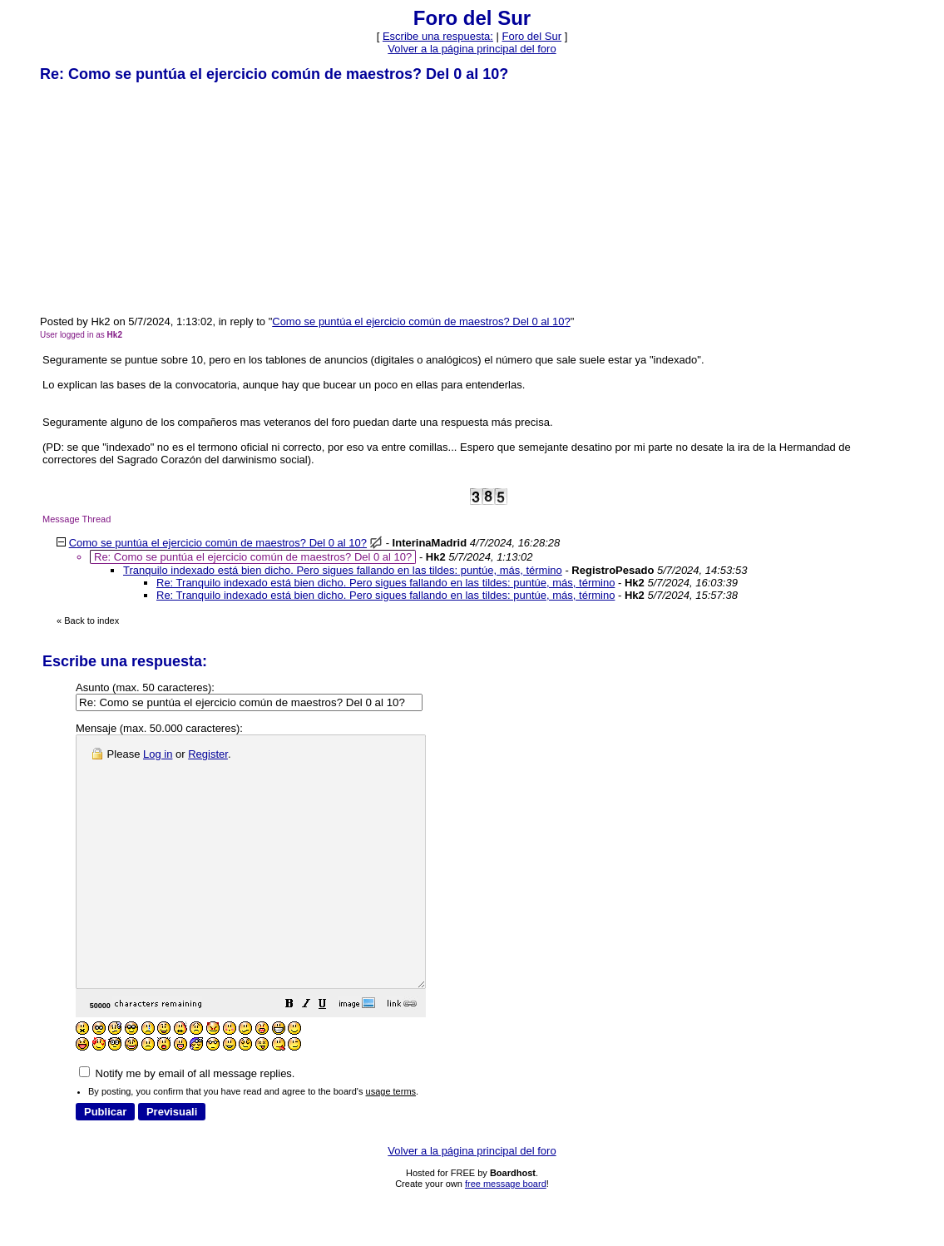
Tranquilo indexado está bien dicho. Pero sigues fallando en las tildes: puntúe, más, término (342, 570)
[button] (331, 1056)
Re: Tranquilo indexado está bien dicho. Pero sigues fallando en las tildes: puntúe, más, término (385, 582)
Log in (157, 754)
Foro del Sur (532, 36)
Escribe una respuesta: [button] (438, 36)
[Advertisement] (164, 198)
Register (208, 754)
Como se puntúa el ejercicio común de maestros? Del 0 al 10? (421, 321)
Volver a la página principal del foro (472, 48)
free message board (505, 1234)
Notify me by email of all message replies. (186, 1123)
